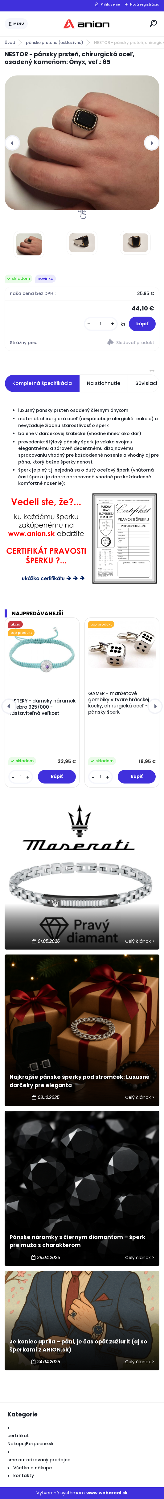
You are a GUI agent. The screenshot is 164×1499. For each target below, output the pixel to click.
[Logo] (87, 24)
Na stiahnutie (103, 383)
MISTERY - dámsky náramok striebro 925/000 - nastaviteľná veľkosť (42, 707)
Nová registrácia (144, 4)
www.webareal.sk (107, 1493)
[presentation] (12, 143)
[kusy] (101, 324)
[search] (153, 23)
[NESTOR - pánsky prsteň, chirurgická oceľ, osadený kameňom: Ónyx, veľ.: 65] (82, 142)
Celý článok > (139, 941)
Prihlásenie (110, 4)
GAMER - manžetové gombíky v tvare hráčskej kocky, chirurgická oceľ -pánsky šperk (118, 702)
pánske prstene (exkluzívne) (54, 42)
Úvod (10, 42)
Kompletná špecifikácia (42, 383)
